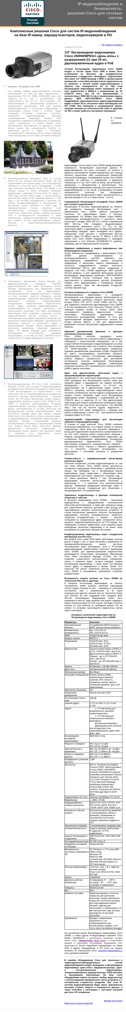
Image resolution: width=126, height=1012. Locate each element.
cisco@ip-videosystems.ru (110, 950)
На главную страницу (112, 45)
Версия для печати (113, 1001)
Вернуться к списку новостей (78, 1003)
